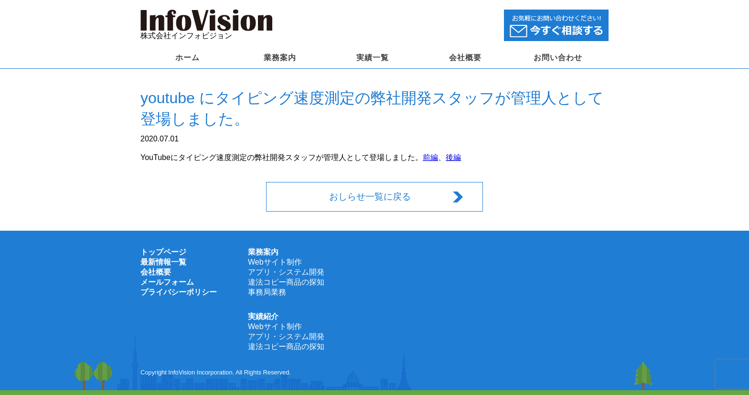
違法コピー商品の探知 (286, 282)
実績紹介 (263, 316)
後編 (453, 157)
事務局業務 (267, 292)
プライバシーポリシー (178, 292)
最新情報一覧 (163, 262)
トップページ (163, 252)
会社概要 (465, 57)
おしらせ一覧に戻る (370, 197)
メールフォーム (167, 282)
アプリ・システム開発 (286, 272)
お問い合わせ (558, 57)
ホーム (187, 57)
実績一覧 (372, 57)
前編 (430, 157)
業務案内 (280, 57)
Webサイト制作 (275, 262)
